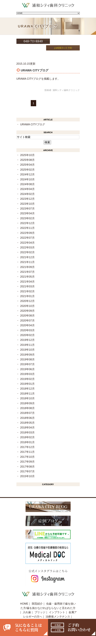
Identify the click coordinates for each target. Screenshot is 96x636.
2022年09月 (27, 225)
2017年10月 (27, 449)
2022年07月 (27, 230)
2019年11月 (27, 337)
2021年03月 (27, 279)
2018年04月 (27, 420)
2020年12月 (27, 294)
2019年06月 (27, 362)
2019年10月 (27, 342)
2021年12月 (27, 250)
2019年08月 (27, 352)
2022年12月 (27, 216)
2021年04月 (27, 274)
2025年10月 (27, 148)
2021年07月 (27, 264)
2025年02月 (27, 162)
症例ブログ (55, 613)
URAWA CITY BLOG (32, 613)
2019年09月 (27, 347)
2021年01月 (27, 289)
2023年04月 (27, 206)
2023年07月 (27, 201)
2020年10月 (27, 298)
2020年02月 (27, 328)
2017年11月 (27, 444)
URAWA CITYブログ (34, 63)
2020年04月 (27, 318)
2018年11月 (27, 386)
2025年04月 (27, 157)
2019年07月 (27, 357)
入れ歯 (27, 605)
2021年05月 (27, 269)
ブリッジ (40, 605)
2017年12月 (27, 440)
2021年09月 (27, 259)
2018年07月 (27, 406)
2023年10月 (27, 196)
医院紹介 (37, 596)
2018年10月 (27, 391)
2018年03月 (27, 425)
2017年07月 (27, 464)
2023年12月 (27, 191)
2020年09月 (27, 303)
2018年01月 (27, 435)
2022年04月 (27, 235)
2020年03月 (27, 323)
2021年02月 (27, 284)
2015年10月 (27, 469)
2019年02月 (27, 371)
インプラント (57, 605)
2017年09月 (27, 454)
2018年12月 (27, 381)
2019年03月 (27, 366)
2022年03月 (27, 240)
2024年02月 (27, 186)
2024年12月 (27, 167)
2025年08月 (27, 152)
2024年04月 (27, 182)
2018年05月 (27, 415)
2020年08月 (27, 308)
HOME (24, 596)
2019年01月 (27, 376)
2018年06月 (27, 410)
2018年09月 (27, 396)
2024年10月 (27, 172)
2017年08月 (27, 459)
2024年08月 (27, 177)
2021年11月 (27, 255)
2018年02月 (27, 430)
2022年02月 (27, 245)
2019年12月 (27, 333)
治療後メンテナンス (58, 609)
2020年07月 (27, 313)
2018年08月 (27, 401)
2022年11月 (27, 221)
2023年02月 (27, 211)
